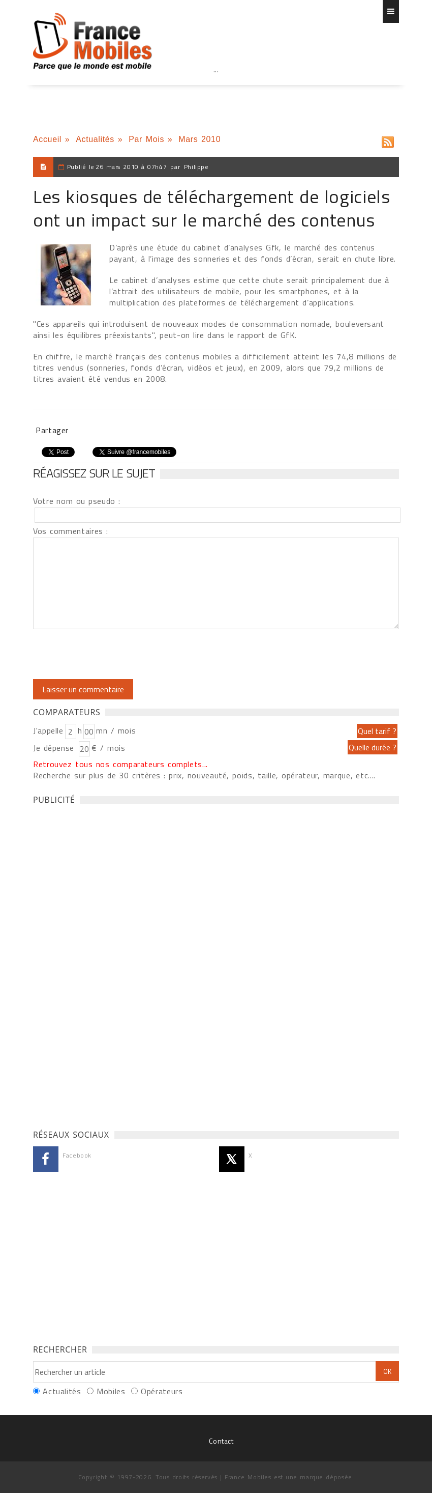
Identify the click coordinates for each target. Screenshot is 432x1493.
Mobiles (111, 1391)
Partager (52, 430)
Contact (221, 1440)
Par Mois (146, 139)
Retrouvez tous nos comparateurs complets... (120, 764)
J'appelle (48, 730)
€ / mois (108, 747)
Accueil (47, 139)
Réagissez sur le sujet (94, 473)
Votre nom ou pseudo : (76, 500)
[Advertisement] (216, 92)
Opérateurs (161, 1391)
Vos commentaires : (70, 531)
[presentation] (118, 654)
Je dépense (55, 747)
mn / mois (116, 730)
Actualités (95, 139)
